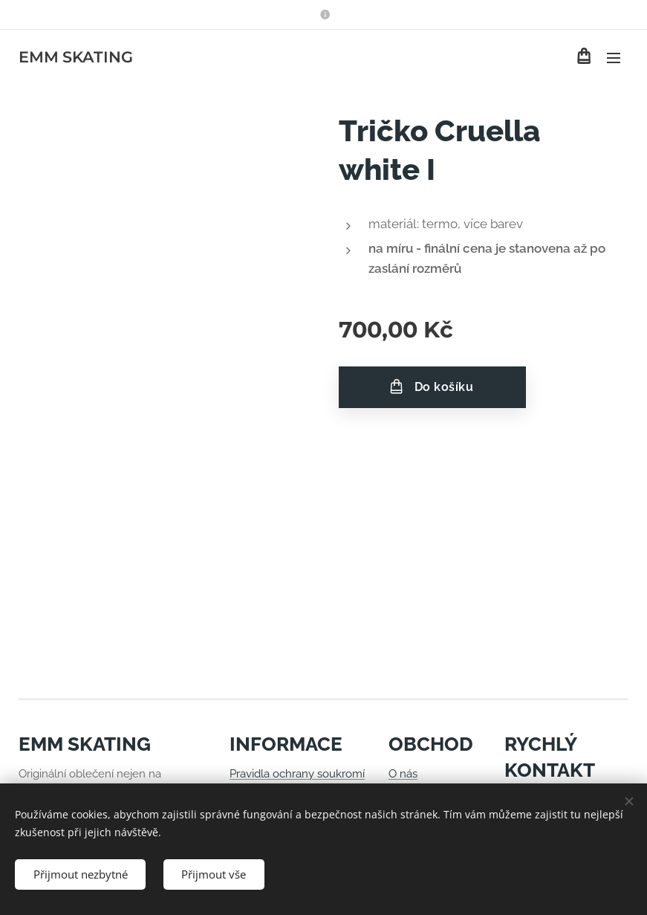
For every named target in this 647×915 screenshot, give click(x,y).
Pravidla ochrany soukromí (297, 773)
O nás (402, 773)
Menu (613, 58)
